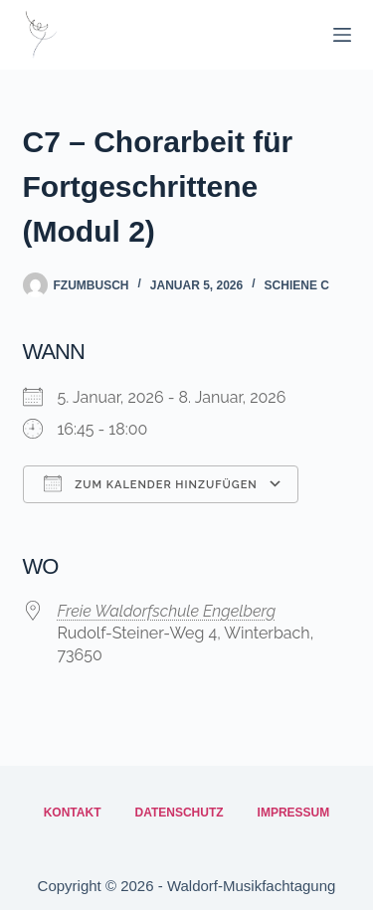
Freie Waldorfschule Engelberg (167, 611)
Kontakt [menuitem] (72, 812)
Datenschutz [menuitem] (178, 812)
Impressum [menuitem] (294, 812)
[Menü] (342, 35)
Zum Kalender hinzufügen (151, 483)
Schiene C (297, 285)
